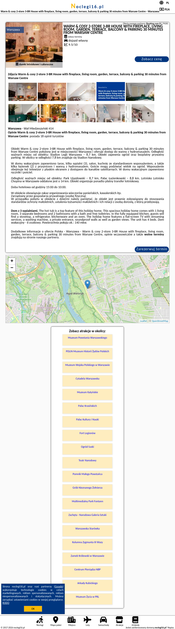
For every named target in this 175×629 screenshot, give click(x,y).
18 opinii (46, 136)
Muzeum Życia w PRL (87, 596)
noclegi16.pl (87, 6)
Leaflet (143, 320)
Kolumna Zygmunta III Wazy (87, 542)
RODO (6, 602)
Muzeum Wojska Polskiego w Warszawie (87, 365)
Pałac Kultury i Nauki (87, 419)
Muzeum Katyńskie (87, 392)
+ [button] (11, 261)
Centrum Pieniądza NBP (87, 569)
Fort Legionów (88, 433)
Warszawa (13, 30)
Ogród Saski (87, 446)
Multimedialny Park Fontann (87, 501)
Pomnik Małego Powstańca (87, 474)
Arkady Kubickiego (87, 583)
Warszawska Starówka (87, 528)
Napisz (171, 627)
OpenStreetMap (160, 320)
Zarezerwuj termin (151, 249)
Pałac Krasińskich (87, 405)
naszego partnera (47, 237)
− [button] (11, 268)
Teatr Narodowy (87, 460)
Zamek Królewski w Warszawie (87, 555)
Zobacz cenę (152, 59)
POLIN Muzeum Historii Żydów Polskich (87, 351)
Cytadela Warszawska (87, 378)
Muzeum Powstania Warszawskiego (87, 337)
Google (59, 586)
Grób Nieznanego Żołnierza (87, 487)
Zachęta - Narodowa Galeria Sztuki (87, 515)
